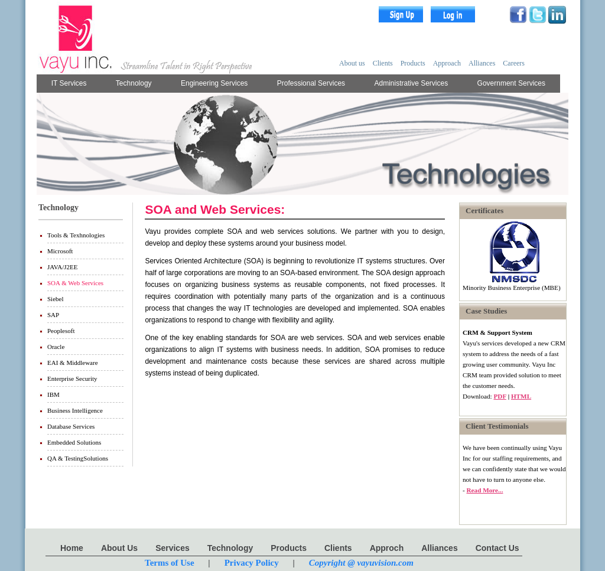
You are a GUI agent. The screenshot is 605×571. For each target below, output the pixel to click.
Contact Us (497, 548)
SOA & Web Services (75, 282)
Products (413, 63)
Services (172, 548)
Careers (514, 63)
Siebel (55, 298)
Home (71, 548)
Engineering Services (214, 83)
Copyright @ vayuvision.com (361, 562)
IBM (53, 394)
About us (352, 63)
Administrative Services (411, 83)
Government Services (511, 83)
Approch (387, 548)
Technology (134, 83)
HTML (521, 396)
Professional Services (311, 83)
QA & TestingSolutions (77, 458)
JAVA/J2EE (62, 266)
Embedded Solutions (74, 442)
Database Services (71, 426)
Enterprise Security (72, 378)
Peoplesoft (60, 330)
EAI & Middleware (72, 362)
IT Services (69, 83)
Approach (447, 63)
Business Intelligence (75, 410)
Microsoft (60, 250)
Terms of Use (169, 562)
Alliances (482, 63)
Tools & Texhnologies (76, 235)
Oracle (55, 346)
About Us (119, 548)
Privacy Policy (252, 562)
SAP (53, 314)
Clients (383, 63)
